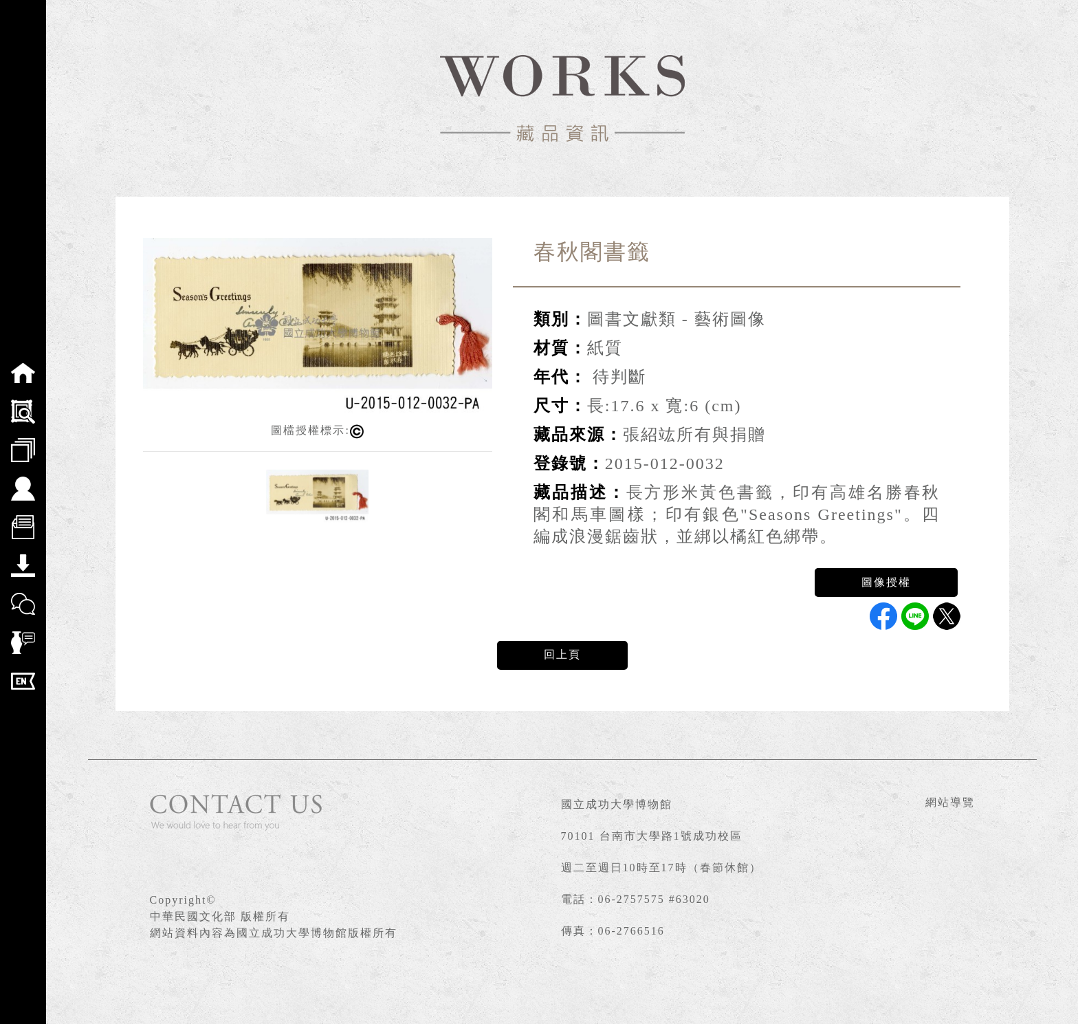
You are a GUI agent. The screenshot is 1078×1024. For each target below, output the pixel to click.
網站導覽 (950, 802)
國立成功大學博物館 (616, 804)
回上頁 (562, 654)
